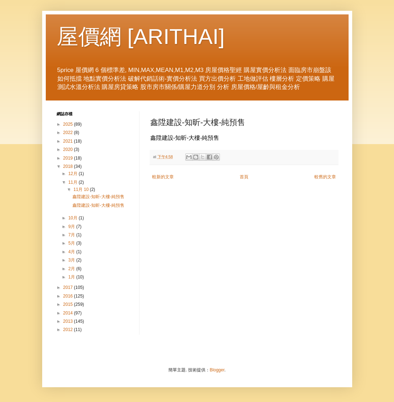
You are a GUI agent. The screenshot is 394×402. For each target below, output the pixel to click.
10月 (73, 217)
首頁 (244, 176)
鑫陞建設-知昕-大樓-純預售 (98, 196)
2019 (68, 158)
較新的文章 (163, 176)
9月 (72, 226)
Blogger (217, 369)
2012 (68, 329)
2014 (68, 313)
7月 (72, 234)
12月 (73, 173)
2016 (68, 296)
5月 (72, 243)
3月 (72, 260)
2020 (68, 149)
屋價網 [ (95, 36)
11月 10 (82, 189)
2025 (68, 124)
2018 (68, 166)
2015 (68, 304)
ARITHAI (176, 36)
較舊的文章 (325, 176)
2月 (72, 268)
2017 (68, 287)
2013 (68, 321)
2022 (68, 132)
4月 (72, 251)
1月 (72, 277)
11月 (73, 182)
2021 (68, 141)
